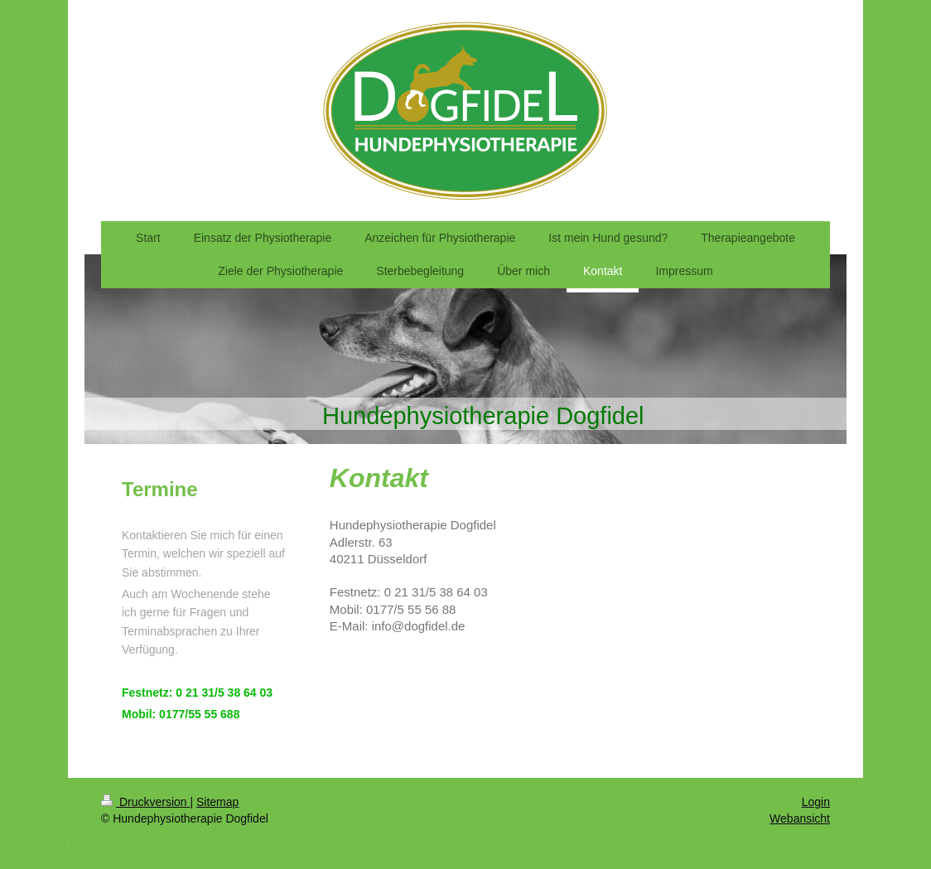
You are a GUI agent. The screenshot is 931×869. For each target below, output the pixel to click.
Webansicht (799, 818)
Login (816, 802)
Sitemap (217, 802)
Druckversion (145, 802)
